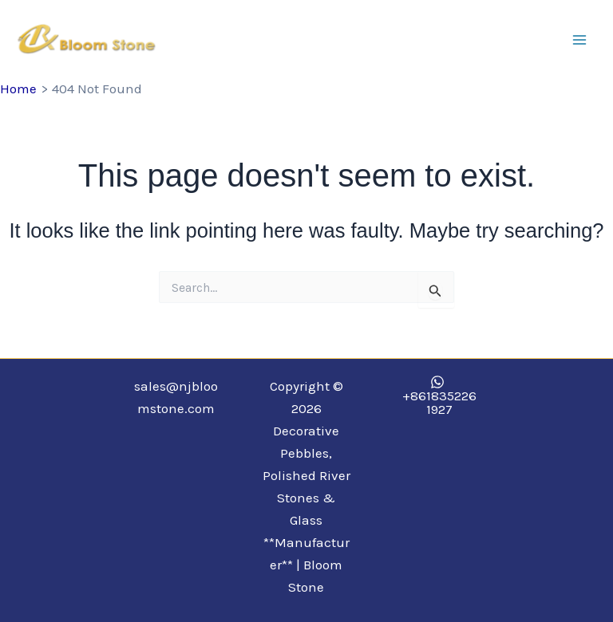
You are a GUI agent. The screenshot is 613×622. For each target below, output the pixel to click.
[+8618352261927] (437, 395)
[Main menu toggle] (579, 39)
